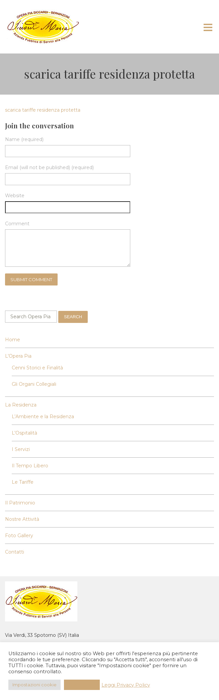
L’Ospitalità (24, 433)
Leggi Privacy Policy (125, 685)
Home (12, 340)
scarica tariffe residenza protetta (42, 110)
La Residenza (20, 405)
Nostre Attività (22, 519)
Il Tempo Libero (30, 466)
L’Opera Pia (18, 356)
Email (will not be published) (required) (49, 167)
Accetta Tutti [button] (82, 684)
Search (73, 316)
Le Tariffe (22, 482)
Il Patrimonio (20, 503)
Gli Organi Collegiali (34, 384)
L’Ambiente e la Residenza (43, 417)
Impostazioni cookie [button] (34, 684)
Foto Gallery (19, 536)
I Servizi (21, 449)
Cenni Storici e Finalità (37, 368)
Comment (17, 224)
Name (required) (24, 139)
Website (14, 196)
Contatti (14, 552)
